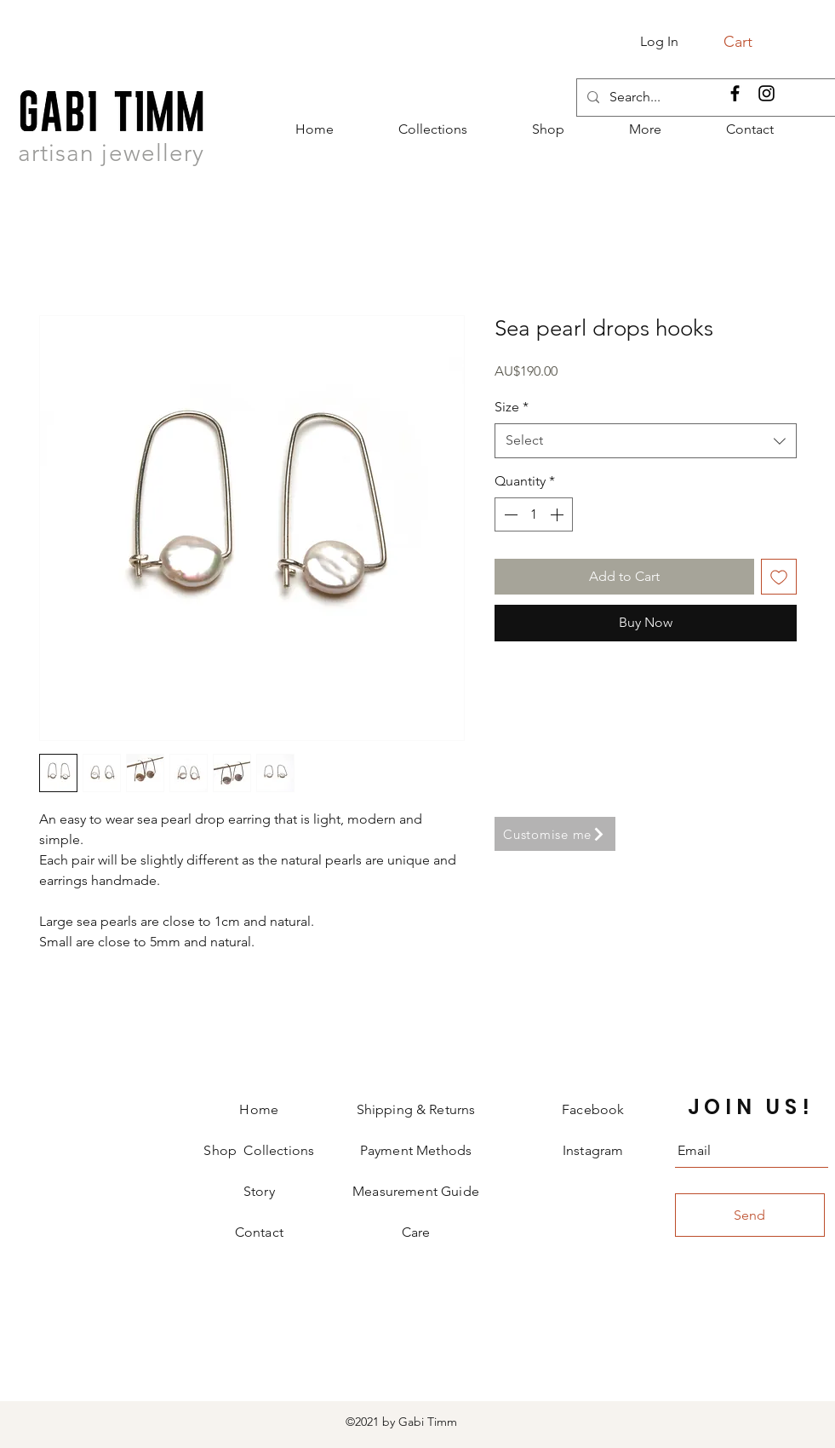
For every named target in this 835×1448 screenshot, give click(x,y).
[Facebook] (735, 93)
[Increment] (558, 514)
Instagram (593, 1150)
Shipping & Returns (416, 1109)
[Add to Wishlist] (779, 577)
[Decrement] (509, 514)
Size (512, 407)
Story (259, 1191)
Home (258, 1109)
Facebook (593, 1109)
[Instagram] (766, 93)
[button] (747, 41)
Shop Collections (258, 1150)
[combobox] (646, 440)
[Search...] (704, 97)
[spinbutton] (533, 514)
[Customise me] (555, 834)
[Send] (750, 1215)
